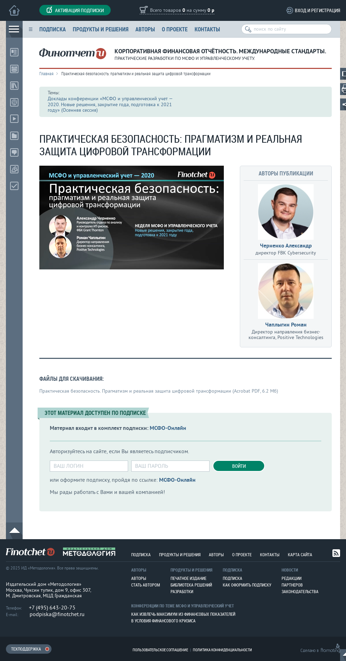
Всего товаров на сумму (182, 11)
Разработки (182, 591)
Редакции (291, 578)
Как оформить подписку (247, 585)
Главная (46, 73)
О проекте (175, 29)
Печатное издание (188, 578)
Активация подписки (75, 10)
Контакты (207, 29)
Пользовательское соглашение (160, 649)
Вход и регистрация (317, 10)
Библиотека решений (191, 585)
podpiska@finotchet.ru (57, 614)
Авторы (145, 29)
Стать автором (145, 585)
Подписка (52, 29)
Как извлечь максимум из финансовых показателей (183, 614)
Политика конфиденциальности (222, 649)
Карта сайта (300, 554)
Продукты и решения (100, 29)
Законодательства (300, 591)
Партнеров (292, 585)
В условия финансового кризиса (163, 620)
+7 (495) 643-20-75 (52, 608)
